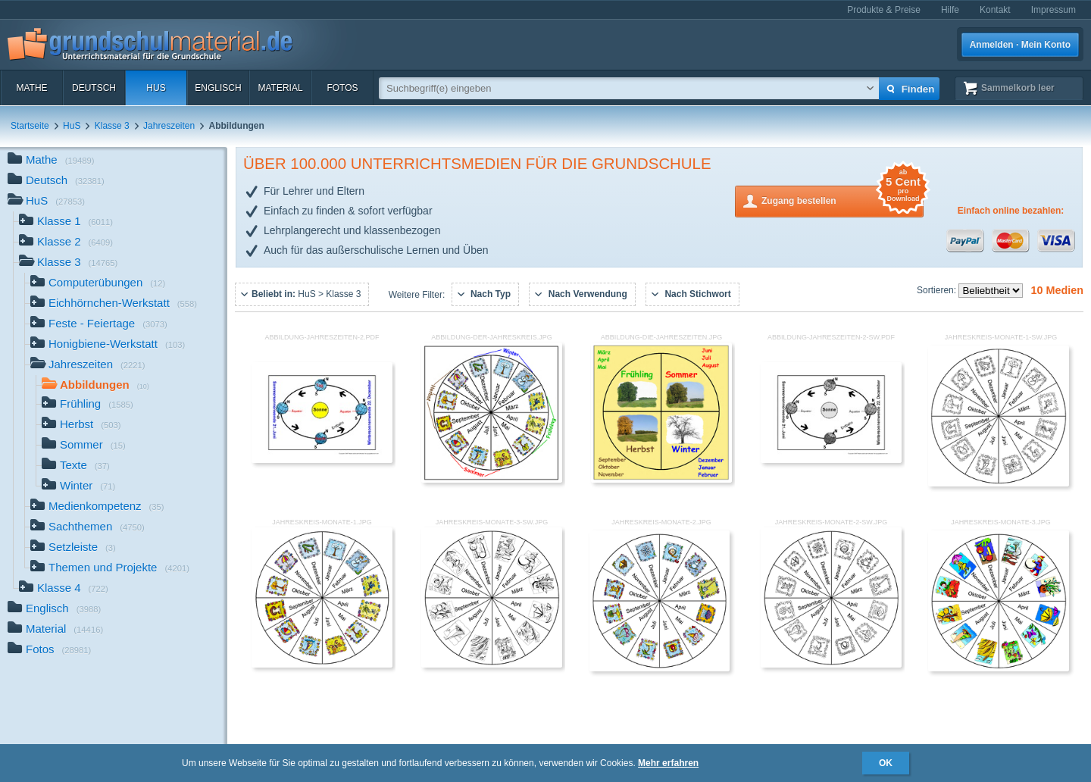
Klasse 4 (63, 589)
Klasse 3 (112, 125)
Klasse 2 (66, 242)
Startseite (30, 125)
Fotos (342, 88)
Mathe (31, 88)
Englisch (218, 88)
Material (280, 88)
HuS (155, 88)
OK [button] (885, 763)
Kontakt (995, 10)
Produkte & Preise (884, 10)
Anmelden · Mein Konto (1020, 44)
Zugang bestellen (842, 200)
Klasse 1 (66, 222)
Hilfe (950, 10)
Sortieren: (937, 290)
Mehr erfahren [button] (668, 763)
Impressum (1053, 10)
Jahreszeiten (169, 125)
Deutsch (94, 88)
